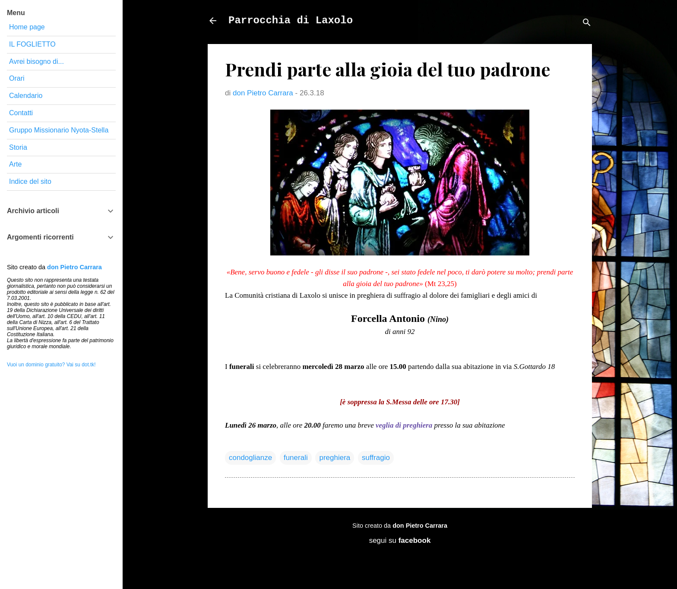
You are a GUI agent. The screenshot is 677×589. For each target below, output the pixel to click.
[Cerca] (587, 23)
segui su (400, 540)
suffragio (376, 458)
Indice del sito (30, 181)
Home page (27, 27)
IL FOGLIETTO (32, 44)
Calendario (25, 95)
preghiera (334, 458)
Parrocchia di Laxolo (290, 20)
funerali (296, 458)
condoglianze (250, 458)
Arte (15, 164)
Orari (17, 78)
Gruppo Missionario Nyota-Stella (58, 130)
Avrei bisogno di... (36, 61)
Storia (18, 147)
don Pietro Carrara (419, 525)
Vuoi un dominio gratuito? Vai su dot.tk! (51, 365)
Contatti (21, 113)
